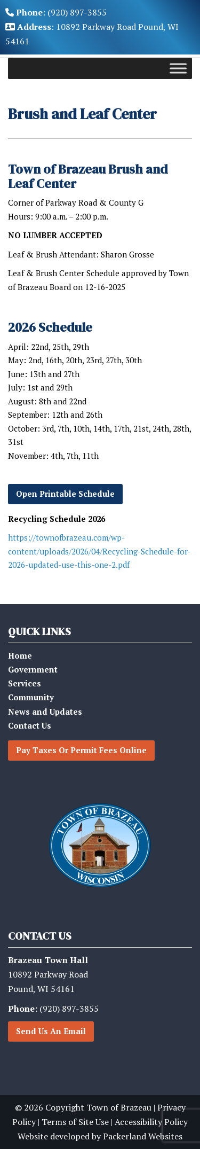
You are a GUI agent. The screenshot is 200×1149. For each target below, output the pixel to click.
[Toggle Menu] (178, 68)
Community (31, 697)
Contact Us (29, 725)
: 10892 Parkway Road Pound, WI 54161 (92, 34)
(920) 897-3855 (53, 1008)
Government (33, 669)
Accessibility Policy (151, 1122)
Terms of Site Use (75, 1122)
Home (20, 655)
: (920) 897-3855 (56, 12)
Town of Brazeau (118, 1107)
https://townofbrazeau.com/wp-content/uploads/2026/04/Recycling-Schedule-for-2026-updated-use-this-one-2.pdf (99, 551)
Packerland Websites (142, 1136)
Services (24, 683)
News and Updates (45, 711)
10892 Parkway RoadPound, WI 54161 (48, 974)
